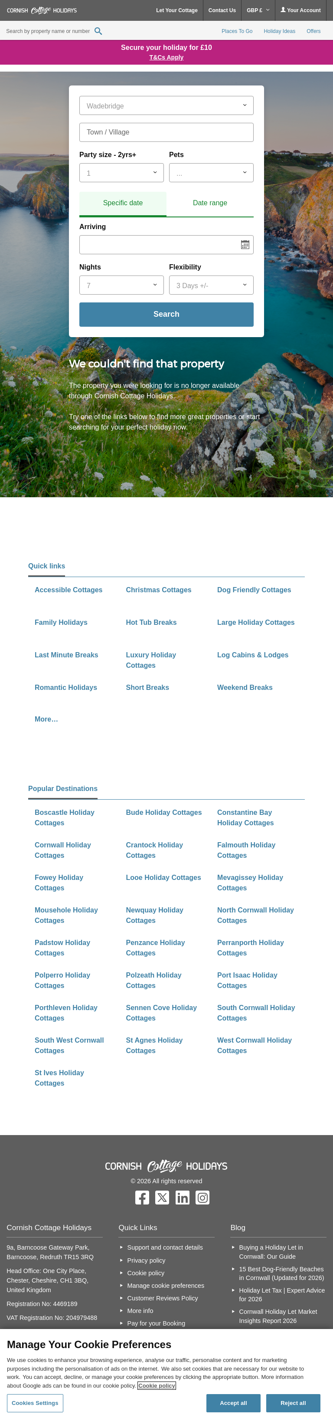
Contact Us (222, 10)
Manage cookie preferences (166, 1285)
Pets (176, 154)
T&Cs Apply (167, 57)
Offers (313, 31)
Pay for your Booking (156, 1323)
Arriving (92, 226)
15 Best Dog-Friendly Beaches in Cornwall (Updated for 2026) (281, 1273)
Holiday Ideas (279, 31)
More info (140, 1310)
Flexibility (185, 267)
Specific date (123, 203)
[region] (166, 1375)
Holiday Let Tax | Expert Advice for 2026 (282, 1295)
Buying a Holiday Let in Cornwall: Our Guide (271, 1252)
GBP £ (258, 10)
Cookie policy (146, 1273)
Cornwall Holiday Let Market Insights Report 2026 (278, 1316)
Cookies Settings (35, 1403)
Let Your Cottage (177, 10)
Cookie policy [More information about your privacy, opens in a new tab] (156, 1385)
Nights (90, 267)
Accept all (233, 1403)
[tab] (122, 204)
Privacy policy (146, 1260)
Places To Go (237, 31)
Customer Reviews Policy (162, 1298)
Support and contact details (165, 1247)
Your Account (300, 10)
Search (166, 314)
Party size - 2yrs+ (107, 154)
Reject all (293, 1403)
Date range (210, 203)
